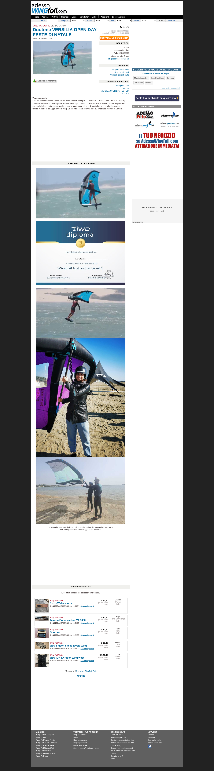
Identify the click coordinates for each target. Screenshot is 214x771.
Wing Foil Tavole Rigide (45, 740)
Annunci (45, 17)
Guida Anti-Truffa (80, 745)
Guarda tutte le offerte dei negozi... (156, 74)
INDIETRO (81, 676)
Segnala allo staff (121, 72)
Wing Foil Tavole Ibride (45, 745)
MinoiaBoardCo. (141, 78)
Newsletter (84, 17)
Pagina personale (80, 743)
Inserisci (65, 17)
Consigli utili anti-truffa (119, 75)
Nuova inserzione (80, 740)
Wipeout (148, 82)
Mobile (94, 17)
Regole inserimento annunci (122, 748)
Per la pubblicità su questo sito (123, 751)
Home (36, 17)
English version (118, 17)
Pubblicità (104, 17)
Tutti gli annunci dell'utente (118, 59)
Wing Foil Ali (41, 737)
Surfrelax (170, 78)
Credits (113, 753)
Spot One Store (157, 78)
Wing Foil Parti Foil (43, 751)
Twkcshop (138, 82)
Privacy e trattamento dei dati (122, 743)
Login (74, 17)
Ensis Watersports (61, 603)
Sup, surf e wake (154, 740)
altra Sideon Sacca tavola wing (68, 645)
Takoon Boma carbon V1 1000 (68, 620)
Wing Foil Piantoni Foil (45, 748)
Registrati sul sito (80, 735)
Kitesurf (151, 735)
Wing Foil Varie (122, 85)
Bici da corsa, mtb (155, 743)
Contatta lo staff (117, 756)
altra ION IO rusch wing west (67, 657)
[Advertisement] (129, 8)
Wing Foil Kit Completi (45, 735)
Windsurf (151, 737)
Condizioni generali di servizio (122, 740)
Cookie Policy (116, 745)
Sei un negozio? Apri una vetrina (86, 748)
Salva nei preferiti (87, 606)
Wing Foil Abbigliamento (45, 753)
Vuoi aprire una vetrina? (171, 88)
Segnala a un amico (120, 69)
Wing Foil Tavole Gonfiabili (46, 743)
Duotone (125, 88)
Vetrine (55, 17)
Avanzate (171, 20)
